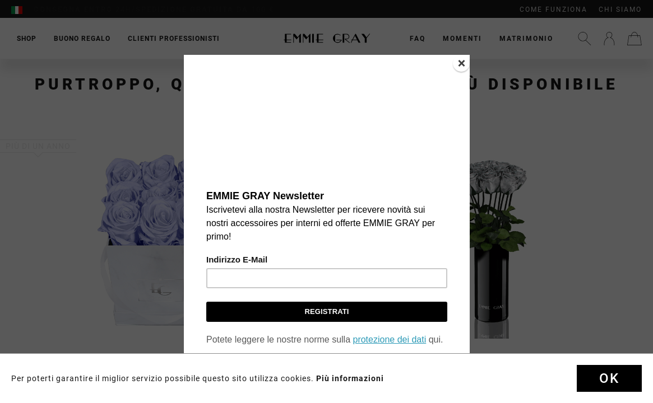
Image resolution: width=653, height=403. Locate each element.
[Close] (461, 63)
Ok (609, 378)
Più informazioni (350, 378)
